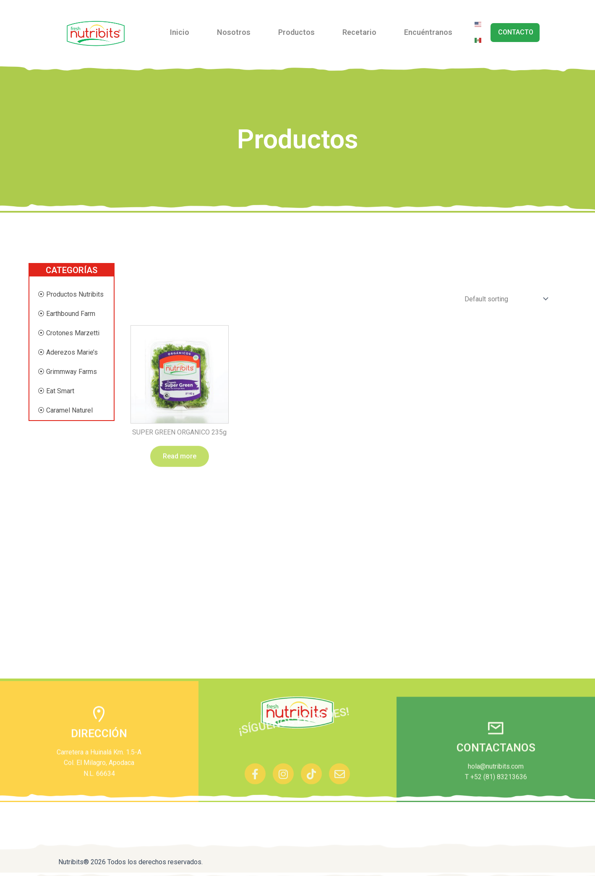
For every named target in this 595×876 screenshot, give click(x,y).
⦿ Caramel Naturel (65, 410)
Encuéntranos (428, 32)
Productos (296, 32)
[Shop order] (504, 457)
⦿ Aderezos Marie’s (68, 352)
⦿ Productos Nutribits (71, 294)
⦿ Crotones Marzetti (68, 333)
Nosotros (234, 32)
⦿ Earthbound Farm (66, 314)
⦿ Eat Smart (56, 391)
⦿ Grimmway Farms (67, 372)
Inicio (179, 32)
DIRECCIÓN (99, 779)
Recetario (359, 32)
